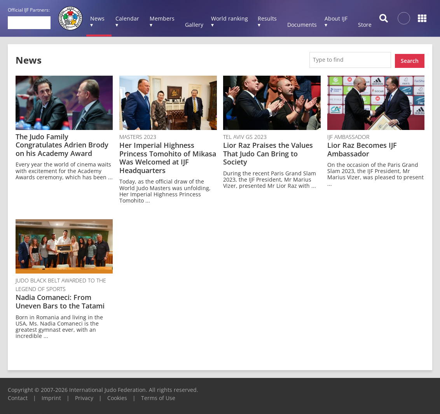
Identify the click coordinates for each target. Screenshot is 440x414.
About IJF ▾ (336, 21)
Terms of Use (158, 396)
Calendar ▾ (127, 21)
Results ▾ (267, 21)
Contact (18, 396)
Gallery (194, 24)
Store (365, 24)
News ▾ (97, 21)
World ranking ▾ (229, 21)
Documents (302, 24)
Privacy (84, 396)
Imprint (51, 396)
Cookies (117, 396)
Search (410, 58)
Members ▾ (162, 21)
